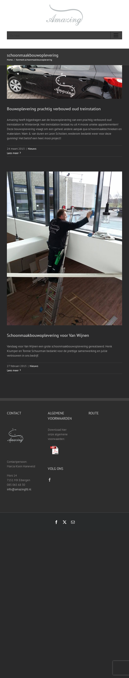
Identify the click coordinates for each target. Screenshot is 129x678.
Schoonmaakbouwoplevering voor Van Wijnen (48, 335)
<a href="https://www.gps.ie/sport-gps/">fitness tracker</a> (105, 439)
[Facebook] (50, 480)
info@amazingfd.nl (19, 489)
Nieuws (32, 148)
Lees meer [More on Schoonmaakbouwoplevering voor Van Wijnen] (13, 370)
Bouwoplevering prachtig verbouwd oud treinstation (54, 108)
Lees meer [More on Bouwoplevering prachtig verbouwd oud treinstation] (13, 153)
